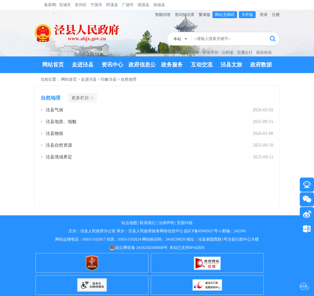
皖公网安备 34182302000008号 (139, 247)
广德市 (128, 5)
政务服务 (172, 65)
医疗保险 (191, 52)
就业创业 (264, 52)
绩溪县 (143, 5)
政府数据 (261, 65)
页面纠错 (185, 223)
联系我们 (148, 223)
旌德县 (159, 5)
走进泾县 (82, 65)
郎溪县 (112, 5)
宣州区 (81, 5)
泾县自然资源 (59, 145)
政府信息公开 (142, 73)
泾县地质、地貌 (61, 121)
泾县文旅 (231, 65)
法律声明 (166, 223)
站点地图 (129, 223)
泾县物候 (54, 133)
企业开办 (210, 52)
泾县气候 (54, 109)
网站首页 (53, 65)
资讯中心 (112, 65)
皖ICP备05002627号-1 (202, 231)
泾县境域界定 (59, 156)
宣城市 (65, 5)
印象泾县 (109, 79)
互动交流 (201, 65)
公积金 (228, 52)
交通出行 (245, 52)
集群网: (50, 5)
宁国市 (96, 5)
